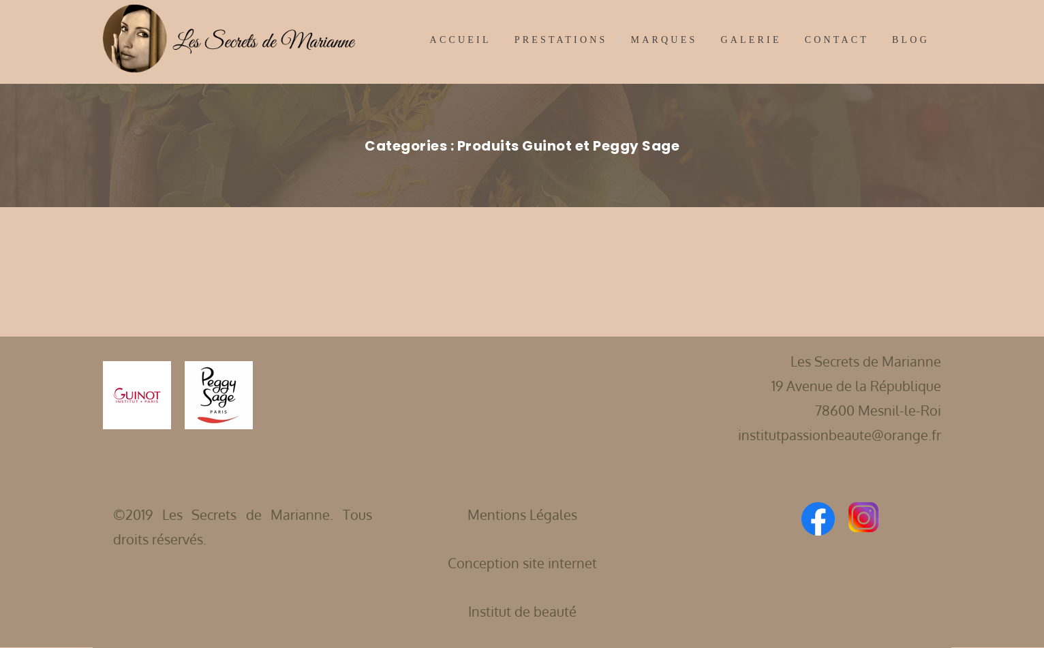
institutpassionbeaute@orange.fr (839, 435)
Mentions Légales (522, 514)
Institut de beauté (522, 611)
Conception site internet (522, 563)
